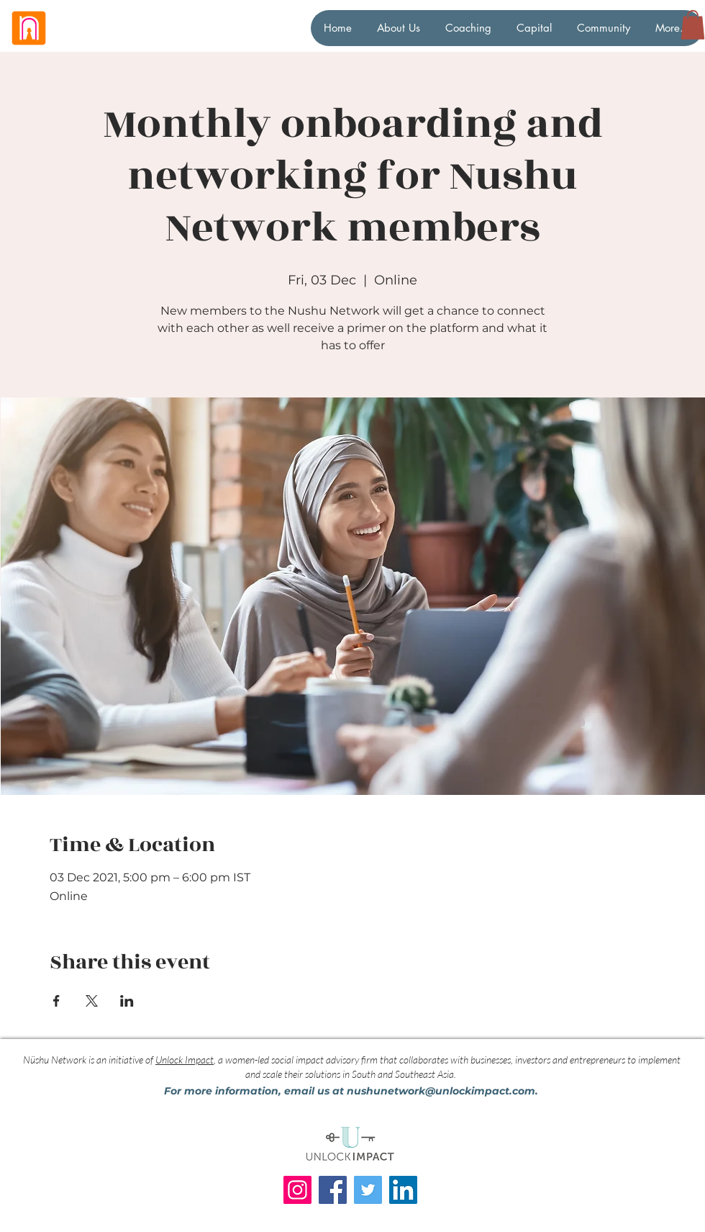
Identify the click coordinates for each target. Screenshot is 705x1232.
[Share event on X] (92, 1001)
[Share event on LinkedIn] (127, 1001)
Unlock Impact (184, 1059)
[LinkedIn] (403, 1190)
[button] (693, 25)
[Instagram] (297, 1190)
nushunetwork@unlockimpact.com (441, 1090)
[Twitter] (368, 1190)
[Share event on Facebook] (56, 1001)
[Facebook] (333, 1190)
